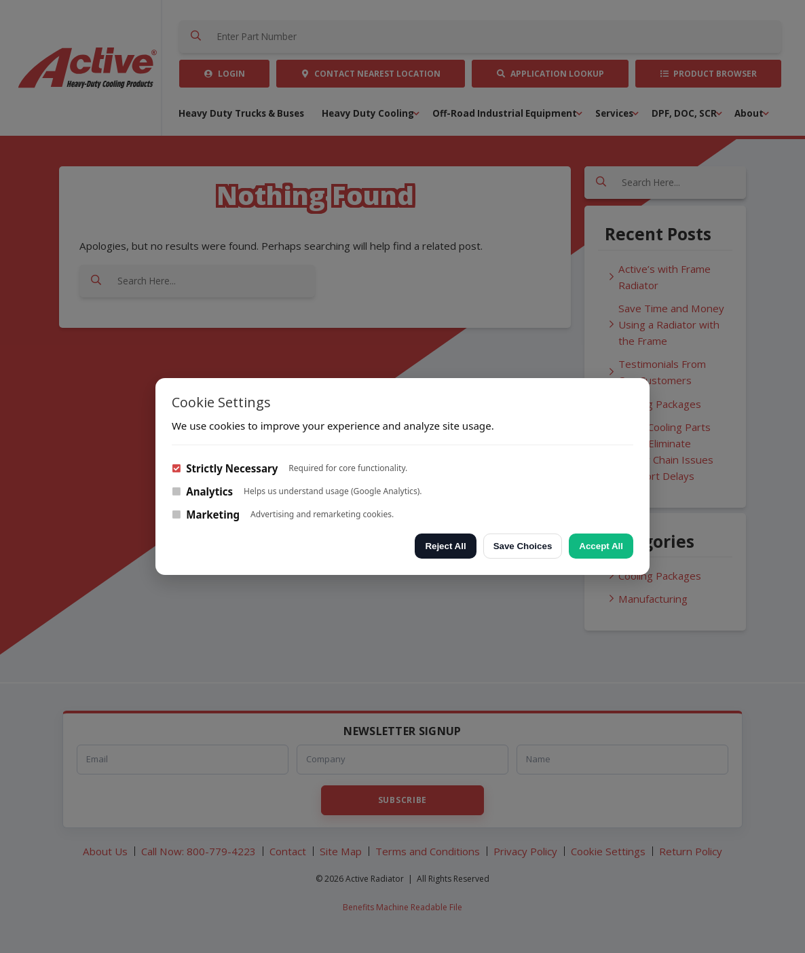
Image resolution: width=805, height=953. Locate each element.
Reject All (445, 546)
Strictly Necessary (225, 468)
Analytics (202, 491)
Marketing (206, 514)
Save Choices (523, 546)
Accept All (601, 546)
